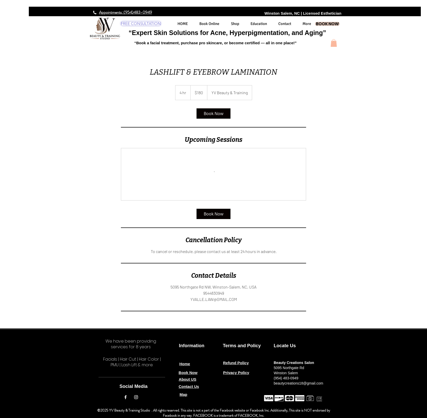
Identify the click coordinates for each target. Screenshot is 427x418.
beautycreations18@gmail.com (298, 383)
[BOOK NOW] (327, 24)
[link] (213, 113)
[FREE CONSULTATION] (141, 23)
